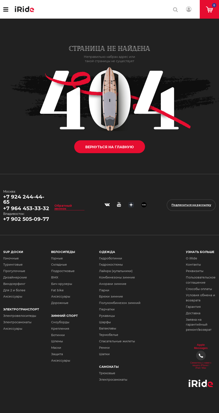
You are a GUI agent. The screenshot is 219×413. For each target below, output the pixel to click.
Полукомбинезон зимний (120, 303)
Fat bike (57, 290)
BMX (54, 277)
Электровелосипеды (19, 316)
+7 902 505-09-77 (26, 219)
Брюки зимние (111, 296)
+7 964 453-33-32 (26, 208)
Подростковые (63, 271)
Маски (56, 348)
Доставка (193, 313)
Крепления (60, 329)
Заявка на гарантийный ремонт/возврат (199, 325)
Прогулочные (14, 271)
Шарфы (105, 322)
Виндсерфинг (14, 284)
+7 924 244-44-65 (23, 199)
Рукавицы (107, 316)
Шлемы (57, 341)
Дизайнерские (15, 277)
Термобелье (108, 335)
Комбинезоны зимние (117, 277)
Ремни (104, 348)
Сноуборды (60, 322)
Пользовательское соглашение (201, 279)
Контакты (193, 264)
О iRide (191, 258)
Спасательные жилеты (117, 341)
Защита (57, 354)
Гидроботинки (110, 258)
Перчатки (107, 309)
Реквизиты (194, 271)
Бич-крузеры (61, 284)
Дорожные (59, 303)
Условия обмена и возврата (200, 297)
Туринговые (13, 264)
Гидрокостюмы (111, 264)
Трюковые (107, 373)
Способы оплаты (199, 289)
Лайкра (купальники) (116, 271)
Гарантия (193, 307)
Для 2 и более (14, 290)
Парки (104, 290)
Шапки (104, 354)
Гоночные (11, 258)
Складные (59, 264)
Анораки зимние (112, 284)
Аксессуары (12, 296)
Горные (57, 258)
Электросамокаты (17, 322)
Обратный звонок (63, 207)
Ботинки (58, 335)
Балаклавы (107, 328)
